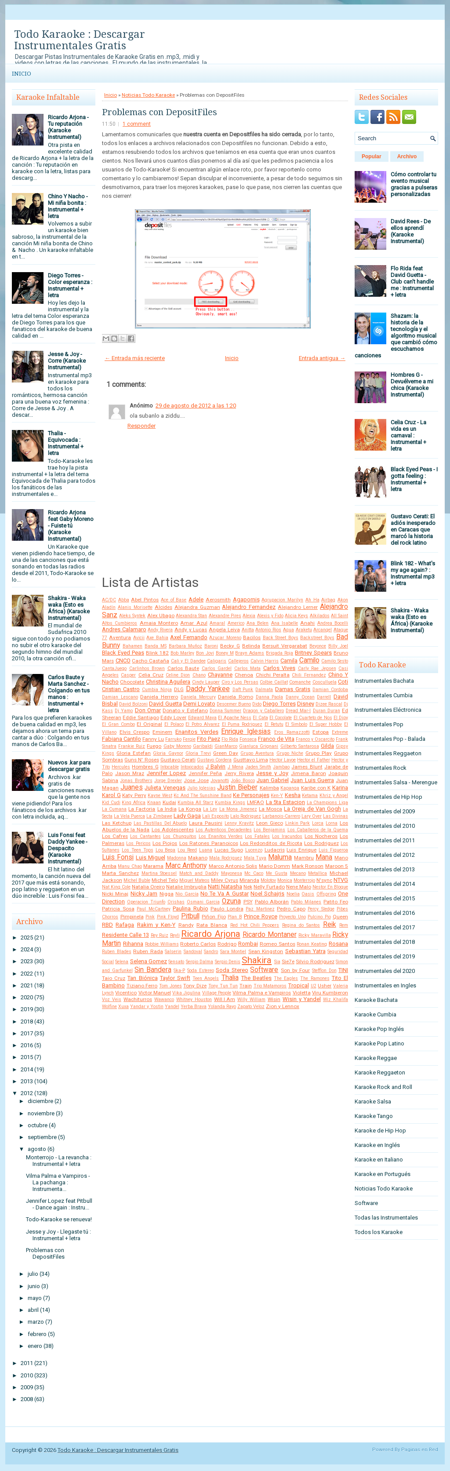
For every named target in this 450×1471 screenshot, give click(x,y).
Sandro (211, 951)
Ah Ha (312, 600)
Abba (123, 600)
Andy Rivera (160, 630)
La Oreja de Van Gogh (312, 808)
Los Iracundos (287, 836)
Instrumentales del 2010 (385, 826)
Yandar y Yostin (146, 1006)
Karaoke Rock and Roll (383, 1087)
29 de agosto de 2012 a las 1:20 (196, 405)
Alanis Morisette (135, 607)
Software (264, 970)
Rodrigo (227, 944)
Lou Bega (166, 850)
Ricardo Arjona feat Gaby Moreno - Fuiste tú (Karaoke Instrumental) (71, 525)
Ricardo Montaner (270, 935)
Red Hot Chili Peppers (254, 925)
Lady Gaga (187, 815)
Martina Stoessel (159, 873)
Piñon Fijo (214, 917)
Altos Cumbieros (119, 623)
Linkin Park (297, 823)
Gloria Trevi (198, 753)
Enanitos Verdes (196, 731)
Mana (324, 857)
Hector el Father (313, 760)
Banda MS (156, 646)
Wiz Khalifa (335, 999)
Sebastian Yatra (305, 951)
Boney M (225, 653)
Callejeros (238, 661)
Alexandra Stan (191, 616)
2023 (27, 961)
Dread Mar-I (298, 711)
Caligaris (216, 661)
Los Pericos (138, 843)
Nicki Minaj (115, 894)
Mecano (298, 873)
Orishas (176, 902)
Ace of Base (173, 600)
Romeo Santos (277, 944)
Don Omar (148, 710)
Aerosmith (218, 600)
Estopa (320, 732)
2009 (27, 1387)
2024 (27, 949)
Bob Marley (182, 653)
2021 (27, 985)
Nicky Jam (144, 893)
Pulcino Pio (319, 917)
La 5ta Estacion (285, 802)
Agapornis (246, 599)
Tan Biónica (142, 978)
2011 (27, 1363)
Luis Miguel (150, 857)
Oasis (307, 894)
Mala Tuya (255, 858)
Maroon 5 (336, 866)
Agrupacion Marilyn (282, 600)
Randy (186, 925)
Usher (324, 986)
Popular (371, 156)
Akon (343, 600)
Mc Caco (253, 873)
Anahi (307, 623)
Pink (150, 917)
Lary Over (311, 816)
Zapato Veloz (251, 1006)
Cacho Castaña (150, 661)
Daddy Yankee (208, 689)
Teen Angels (205, 978)
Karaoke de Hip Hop (380, 1130)
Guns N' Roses (141, 760)
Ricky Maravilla (314, 935)
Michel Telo (165, 880)
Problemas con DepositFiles (45, 1253)
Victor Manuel (154, 993)
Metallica (317, 873)
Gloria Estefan (133, 753)
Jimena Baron (308, 773)
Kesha (293, 795)
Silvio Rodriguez (315, 961)
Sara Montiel (233, 951)
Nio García (186, 894)
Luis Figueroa (333, 850)
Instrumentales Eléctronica (388, 709)
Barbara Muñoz (185, 646)
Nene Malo (298, 887)
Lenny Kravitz (239, 823)
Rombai (248, 943)
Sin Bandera (152, 970)
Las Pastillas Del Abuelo (160, 823)
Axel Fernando (188, 637)
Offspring (326, 894)
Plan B (235, 917)
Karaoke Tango (374, 1116)
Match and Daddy (198, 873)
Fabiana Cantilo (121, 739)
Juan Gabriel (273, 780)
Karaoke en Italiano (379, 1159)
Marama (153, 866)
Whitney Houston (194, 999)
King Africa (133, 802)
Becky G (230, 646)
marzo (36, 1321)
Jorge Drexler (168, 780)
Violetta (302, 993)
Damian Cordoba (330, 689)
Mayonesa (231, 873)
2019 (27, 1009)
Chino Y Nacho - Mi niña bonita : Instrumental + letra (68, 206)
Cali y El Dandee (188, 661)
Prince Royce (260, 916)
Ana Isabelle (284, 623)
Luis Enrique (301, 850)
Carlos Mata (247, 668)
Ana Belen (258, 623)
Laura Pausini (205, 823)
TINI (343, 970)
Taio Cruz (113, 978)
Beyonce (317, 646)
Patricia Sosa (118, 909)
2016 (27, 1045)
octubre (37, 1125)
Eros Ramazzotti (292, 732)
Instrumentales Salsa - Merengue (396, 782)
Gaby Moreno (177, 746)
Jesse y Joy (272, 773)
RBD (107, 924)
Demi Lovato (199, 703)
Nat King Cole (116, 887)
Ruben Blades (116, 951)
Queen (340, 917)
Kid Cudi (111, 802)
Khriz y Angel (333, 795)
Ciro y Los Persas (239, 682)
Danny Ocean (300, 697)
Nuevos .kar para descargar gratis (69, 765)
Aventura (120, 637)
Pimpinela (132, 917)
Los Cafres (115, 836)
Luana (205, 850)
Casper (128, 675)
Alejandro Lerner (298, 607)
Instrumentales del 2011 (385, 840)
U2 (313, 986)
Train (246, 986)
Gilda (327, 746)
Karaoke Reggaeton (380, 1072)
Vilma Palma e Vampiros (261, 993)
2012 (27, 1093)
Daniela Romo (235, 697)
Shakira (257, 960)
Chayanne (220, 674)
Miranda (249, 880)
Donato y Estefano (185, 710)
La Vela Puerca (129, 816)
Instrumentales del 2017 (385, 927)
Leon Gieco (269, 823)
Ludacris (275, 850)
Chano (199, 675)
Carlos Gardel (217, 668)
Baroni (211, 646)
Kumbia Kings (230, 802)
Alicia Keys (296, 616)
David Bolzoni (133, 704)
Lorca (317, 823)
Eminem (162, 732)
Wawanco (164, 999)
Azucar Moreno (225, 638)
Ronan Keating (312, 944)
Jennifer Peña (205, 773)
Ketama (310, 795)
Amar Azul (193, 623)
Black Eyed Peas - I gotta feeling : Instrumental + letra (414, 479)
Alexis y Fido (270, 616)
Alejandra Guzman (197, 607)
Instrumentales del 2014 (385, 884)
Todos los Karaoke (379, 1232)
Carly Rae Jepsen (317, 668)
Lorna (332, 823)
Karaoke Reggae (376, 1058)
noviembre (41, 1113)
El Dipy (341, 718)
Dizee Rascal (329, 704)
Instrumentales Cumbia (384, 695)
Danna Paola (269, 697)
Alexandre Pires (225, 616)
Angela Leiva (224, 629)
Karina (340, 787)
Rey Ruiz (160, 935)
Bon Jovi (205, 653)
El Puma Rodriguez (242, 724)
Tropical (298, 985)
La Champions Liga (327, 802)
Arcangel (322, 630)
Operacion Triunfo (146, 902)
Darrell (324, 697)
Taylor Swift (175, 978)
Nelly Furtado (269, 887)
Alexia (249, 616)
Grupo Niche (289, 753)
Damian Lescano (120, 697)
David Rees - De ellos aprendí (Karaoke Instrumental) (411, 231)
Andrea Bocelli (332, 623)
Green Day (225, 753)
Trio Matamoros (270, 986)
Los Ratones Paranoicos (208, 843)
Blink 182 (157, 653)
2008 (27, 1399)
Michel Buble (136, 880)
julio (33, 1274)
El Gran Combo (118, 724)
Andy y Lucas (190, 629)
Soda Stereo (232, 970)
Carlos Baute (183, 668)
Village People (216, 993)
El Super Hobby (325, 724)
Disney (305, 703)
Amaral (217, 623)
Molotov (268, 880)
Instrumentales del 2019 (385, 956)
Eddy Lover (173, 717)
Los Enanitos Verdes (221, 836)
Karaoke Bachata (376, 1000)
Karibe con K (315, 788)
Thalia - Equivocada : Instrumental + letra (65, 443)
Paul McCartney (154, 909)
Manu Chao (130, 866)
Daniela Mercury (198, 697)
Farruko (173, 739)
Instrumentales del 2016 (385, 913)
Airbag (328, 600)
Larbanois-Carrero (281, 816)
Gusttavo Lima (250, 760)
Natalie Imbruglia (186, 887)
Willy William (251, 999)
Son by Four (295, 970)
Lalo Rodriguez (245, 816)
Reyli (175, 935)
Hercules (121, 767)
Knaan (154, 802)
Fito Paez (208, 739)
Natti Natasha (225, 886)
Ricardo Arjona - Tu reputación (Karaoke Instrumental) (68, 127)
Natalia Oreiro (148, 887)
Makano (197, 858)
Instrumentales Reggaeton (388, 753)
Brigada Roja (279, 653)
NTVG (341, 880)
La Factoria (141, 809)
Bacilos (252, 637)
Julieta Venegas (165, 787)
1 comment (137, 124)
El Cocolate (280, 718)
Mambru (304, 858)
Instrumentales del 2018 (385, 942)
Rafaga (125, 924)
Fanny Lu (153, 739)
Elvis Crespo (135, 732)
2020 (27, 997)
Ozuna (231, 901)
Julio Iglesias (201, 788)
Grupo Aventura (257, 753)
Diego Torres (279, 703)
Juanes (131, 787)
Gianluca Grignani (258, 746)
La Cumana (114, 809)
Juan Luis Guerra (312, 780)
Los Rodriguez (321, 843)
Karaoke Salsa (373, 1101)
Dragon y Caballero (263, 711)
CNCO (123, 660)
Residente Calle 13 (125, 935)
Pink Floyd (168, 917)
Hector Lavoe (282, 760)
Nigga (167, 894)
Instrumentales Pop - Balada (390, 739)
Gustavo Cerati (178, 760)
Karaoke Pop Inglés (379, 1029)
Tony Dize (195, 986)
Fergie (189, 739)
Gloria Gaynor (168, 753)
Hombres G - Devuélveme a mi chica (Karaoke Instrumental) (412, 384)
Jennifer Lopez (166, 773)
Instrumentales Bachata (384, 680)
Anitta (248, 630)
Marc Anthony (186, 866)
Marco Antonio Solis (233, 866)
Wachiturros (137, 999)
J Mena (235, 767)
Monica (284, 880)
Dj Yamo (124, 711)
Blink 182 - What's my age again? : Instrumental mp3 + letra (413, 573)
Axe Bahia (157, 638)
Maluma (280, 857)
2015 (27, 1057)
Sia (277, 962)
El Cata (260, 718)
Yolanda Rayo (222, 1006)
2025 (27, 937)
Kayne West (160, 795)
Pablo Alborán (272, 902)
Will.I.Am (224, 999)
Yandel (172, 1006)
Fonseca (248, 739)
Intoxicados (192, 767)
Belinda (251, 646)
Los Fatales (257, 836)
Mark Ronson (307, 866)
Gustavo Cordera (214, 760)
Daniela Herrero (159, 697)
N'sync (324, 880)
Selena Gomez (148, 961)
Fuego (154, 746)
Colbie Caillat (273, 682)
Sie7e (288, 961)
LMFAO (255, 802)
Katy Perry (134, 795)
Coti (343, 681)
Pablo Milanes (306, 902)
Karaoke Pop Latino (379, 1043)
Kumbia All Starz (195, 802)
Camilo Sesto (334, 661)
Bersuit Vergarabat (284, 646)
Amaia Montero (159, 623)
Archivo (407, 156)
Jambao (281, 767)
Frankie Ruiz (131, 746)
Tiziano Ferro (142, 986)
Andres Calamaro (124, 629)
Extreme (340, 732)
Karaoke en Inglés (377, 1145)
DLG (179, 689)
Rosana (338, 943)
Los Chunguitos (179, 836)
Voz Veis (111, 999)
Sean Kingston (265, 951)
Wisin (274, 999)
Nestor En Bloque (330, 887)
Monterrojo (304, 880)
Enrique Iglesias (246, 732)
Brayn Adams (249, 653)
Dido (256, 704)
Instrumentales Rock (380, 768)
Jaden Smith (258, 767)
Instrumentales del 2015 (385, 898)
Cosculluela (324, 682)
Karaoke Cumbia (375, 1014)
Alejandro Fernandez (249, 607)
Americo (236, 623)
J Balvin (215, 766)
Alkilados (320, 616)
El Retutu (274, 724)
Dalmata (264, 689)
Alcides (163, 607)
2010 (27, 1375)
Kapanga (289, 788)
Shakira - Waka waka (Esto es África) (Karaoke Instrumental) (69, 608)
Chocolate (132, 682)
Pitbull (190, 916)
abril (33, 1310)
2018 (27, 1021)
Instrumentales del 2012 (385, 855)
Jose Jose (196, 780)
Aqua (288, 630)
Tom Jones (170, 986)
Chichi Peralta (273, 675)
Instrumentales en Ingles (385, 985)
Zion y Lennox (282, 1006)
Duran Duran (326, 711)
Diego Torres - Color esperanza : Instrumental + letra (70, 285)
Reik (329, 924)
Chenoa (244, 675)
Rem (343, 925)
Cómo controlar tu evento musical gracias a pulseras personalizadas (414, 184)
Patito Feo (335, 902)
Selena (121, 962)
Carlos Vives (279, 668)
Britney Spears (313, 652)
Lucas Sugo (228, 850)
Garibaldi (203, 746)
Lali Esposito (215, 816)
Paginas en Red (419, 1450)
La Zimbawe (159, 816)
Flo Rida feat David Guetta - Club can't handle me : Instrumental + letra (412, 281)
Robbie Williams (162, 944)
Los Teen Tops (137, 850)
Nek (247, 887)
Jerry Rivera (239, 773)
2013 (27, 1081)
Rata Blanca (211, 925)
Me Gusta (276, 873)
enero (35, 1346)
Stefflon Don (324, 970)
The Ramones (314, 978)
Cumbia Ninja (157, 689)
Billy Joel (338, 646)
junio (34, 1286)
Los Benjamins (269, 830)
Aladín (109, 607)
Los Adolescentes (173, 830)
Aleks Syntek (132, 616)
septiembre (42, 1137)
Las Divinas (335, 816)
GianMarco (225, 746)
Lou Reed (187, 850)
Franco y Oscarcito (315, 739)
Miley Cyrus (224, 880)
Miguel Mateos (194, 880)
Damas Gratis (292, 689)
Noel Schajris (267, 893)
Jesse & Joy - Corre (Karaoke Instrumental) (67, 361)
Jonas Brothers (136, 780)
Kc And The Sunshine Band (202, 795)
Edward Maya (202, 718)
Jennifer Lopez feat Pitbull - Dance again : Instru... (59, 1204)
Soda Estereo (200, 970)
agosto (37, 1149)
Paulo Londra (226, 909)
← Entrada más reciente (135, 358)
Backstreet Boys (317, 638)
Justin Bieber (237, 787)
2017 (27, 1033)
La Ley (210, 809)
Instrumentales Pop (379, 724)
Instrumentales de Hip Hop (388, 797)
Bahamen (132, 646)
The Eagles (286, 978)
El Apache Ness (234, 718)
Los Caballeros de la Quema (317, 830)
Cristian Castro (121, 689)
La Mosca (270, 809)
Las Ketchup (116, 823)
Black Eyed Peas (123, 652)
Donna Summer (225, 711)
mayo (35, 1298)
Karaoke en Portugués (382, 1174)
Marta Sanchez (120, 873)
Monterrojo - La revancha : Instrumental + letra (58, 1160)
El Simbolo (296, 724)
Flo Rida (229, 739)
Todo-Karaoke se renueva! (59, 1219)
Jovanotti (219, 780)
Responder (141, 425)
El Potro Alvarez (202, 724)
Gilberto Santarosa (299, 746)
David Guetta (165, 703)
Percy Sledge (321, 909)
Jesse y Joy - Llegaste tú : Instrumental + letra (58, 1235)
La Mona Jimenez (238, 809)
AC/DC (109, 600)
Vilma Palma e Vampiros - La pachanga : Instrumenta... (58, 1182)
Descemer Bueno (234, 704)
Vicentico (126, 993)
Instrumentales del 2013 (385, 869)
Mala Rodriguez (225, 858)
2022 (27, 973)
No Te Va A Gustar (224, 893)
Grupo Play (318, 753)
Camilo (309, 660)
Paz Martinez (260, 909)
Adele (196, 599)
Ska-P (179, 970)
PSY (248, 902)
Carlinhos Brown (147, 668)
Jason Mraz (130, 773)
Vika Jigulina (186, 993)
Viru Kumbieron (330, 993)
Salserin (173, 951)
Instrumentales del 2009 (385, 811)
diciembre (40, 1101)
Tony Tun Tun (223, 986)
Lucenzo (253, 850)
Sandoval (193, 951)
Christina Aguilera (168, 681)
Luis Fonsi (118, 857)
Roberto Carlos (198, 944)
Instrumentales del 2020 (385, 971)
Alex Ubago (160, 615)
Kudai (169, 802)
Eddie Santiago (141, 717)
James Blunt (306, 767)
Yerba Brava (194, 1006)
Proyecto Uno (292, 917)
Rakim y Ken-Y (156, 924)
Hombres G (145, 767)
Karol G (111, 795)
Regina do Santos (301, 925)
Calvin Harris (264, 661)
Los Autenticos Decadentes (224, 830)
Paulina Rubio (190, 908)
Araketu (304, 630)
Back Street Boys (280, 638)
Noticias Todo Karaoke (148, 95)
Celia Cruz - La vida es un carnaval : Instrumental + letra (408, 435)
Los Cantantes (145, 836)
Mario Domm (274, 866)
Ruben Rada (148, 951)
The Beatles (256, 978)
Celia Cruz (150, 675)
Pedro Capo (291, 909)
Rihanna (133, 943)
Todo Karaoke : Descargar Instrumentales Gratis (79, 40)
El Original (149, 724)
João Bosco (242, 780)
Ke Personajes (251, 795)
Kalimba (269, 788)
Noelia (293, 894)
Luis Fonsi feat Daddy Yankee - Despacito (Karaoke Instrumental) (67, 848)
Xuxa (123, 1006)
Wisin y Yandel (302, 999)
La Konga (189, 809)
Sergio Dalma (199, 962)
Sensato (176, 962)
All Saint (339, 616)
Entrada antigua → (322, 358)
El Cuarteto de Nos (313, 718)
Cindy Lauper (206, 682)
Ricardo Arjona (210, 933)
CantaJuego (114, 668)
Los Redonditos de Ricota (271, 843)
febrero (37, 1334)
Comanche (300, 682)
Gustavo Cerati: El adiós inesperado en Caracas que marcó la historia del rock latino (413, 529)
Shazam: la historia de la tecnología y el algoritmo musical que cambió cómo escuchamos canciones (396, 336)
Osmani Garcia (203, 902)
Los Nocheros (321, 836)
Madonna (176, 858)
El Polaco (174, 724)
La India (167, 809)
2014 (27, 1069)
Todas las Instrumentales (386, 1217)
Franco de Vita (276, 739)
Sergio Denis (227, 962)
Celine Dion (178, 675)
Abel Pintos (145, 600)
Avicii (139, 638)
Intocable (169, 767)
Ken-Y (277, 795)
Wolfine (109, 1006)
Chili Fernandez (309, 675)
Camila (289, 660)
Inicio (21, 73)
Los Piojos (164, 843)
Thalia (230, 978)
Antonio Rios (268, 630)
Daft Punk (243, 689)
